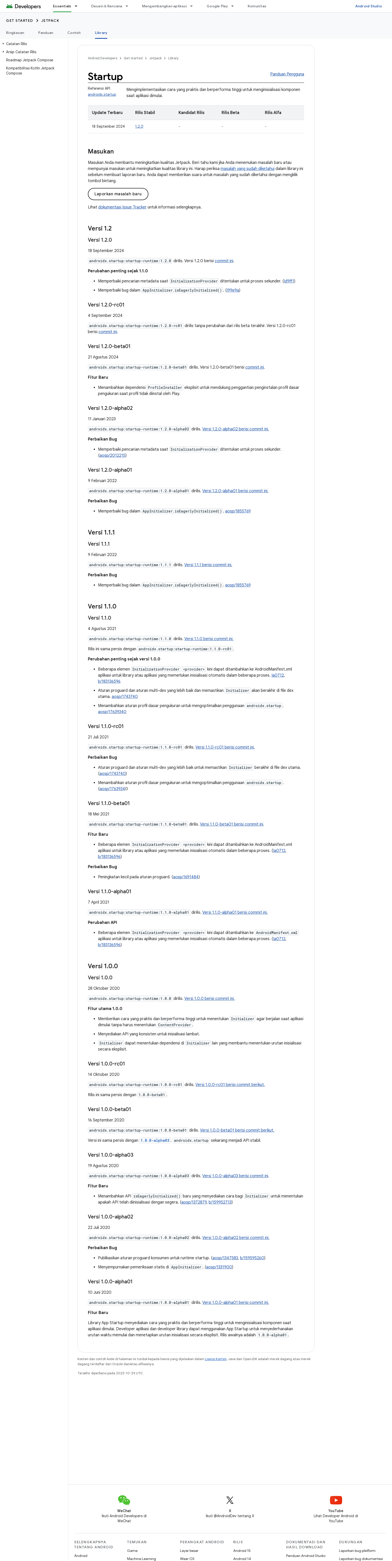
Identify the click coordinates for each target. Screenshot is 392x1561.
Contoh (74, 32)
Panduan (45, 32)
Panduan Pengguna (287, 74)
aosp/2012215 (112, 455)
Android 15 (242, 1550)
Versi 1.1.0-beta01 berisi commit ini (231, 824)
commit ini (224, 260)
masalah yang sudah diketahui (248, 168)
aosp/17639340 (112, 711)
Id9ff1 (289, 281)
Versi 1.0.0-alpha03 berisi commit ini (235, 1175)
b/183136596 (109, 681)
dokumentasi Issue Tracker (122, 207)
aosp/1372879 (194, 1202)
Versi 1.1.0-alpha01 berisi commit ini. (235, 912)
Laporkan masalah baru (118, 194)
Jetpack (50, 20)
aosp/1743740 (125, 696)
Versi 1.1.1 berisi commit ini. (208, 564)
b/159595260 (252, 1258)
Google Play (217, 6)
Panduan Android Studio (305, 1555)
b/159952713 (220, 1202)
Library (173, 58)
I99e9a (233, 290)
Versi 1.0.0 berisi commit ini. (209, 998)
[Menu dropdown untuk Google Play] (235, 6)
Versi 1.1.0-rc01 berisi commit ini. (225, 747)
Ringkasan (15, 32)
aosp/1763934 (112, 788)
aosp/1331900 (219, 1267)
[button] (33, 44)
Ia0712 (277, 675)
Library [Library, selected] (101, 32)
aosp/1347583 (225, 1258)
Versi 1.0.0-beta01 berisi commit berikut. (237, 1130)
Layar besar (189, 1550)
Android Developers (102, 58)
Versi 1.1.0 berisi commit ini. (208, 638)
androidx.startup (102, 94)
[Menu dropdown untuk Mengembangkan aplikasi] (194, 6)
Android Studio (368, 6)
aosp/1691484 (186, 877)
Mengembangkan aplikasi (164, 6)
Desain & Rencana (106, 6)
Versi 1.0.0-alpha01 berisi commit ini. (235, 1302)
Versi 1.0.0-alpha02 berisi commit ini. (235, 1237)
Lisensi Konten (216, 1359)
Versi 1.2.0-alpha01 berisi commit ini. (235, 490)
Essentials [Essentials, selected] (62, 6)
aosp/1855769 (238, 511)
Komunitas (257, 6)
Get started (19, 20)
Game (132, 1550)
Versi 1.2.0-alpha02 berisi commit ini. (235, 429)
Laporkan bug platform (357, 1550)
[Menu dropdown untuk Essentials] (78, 6)
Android (80, 1555)
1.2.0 (139, 126)
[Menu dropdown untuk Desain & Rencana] (129, 6)
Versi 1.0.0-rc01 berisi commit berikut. (230, 1084)
